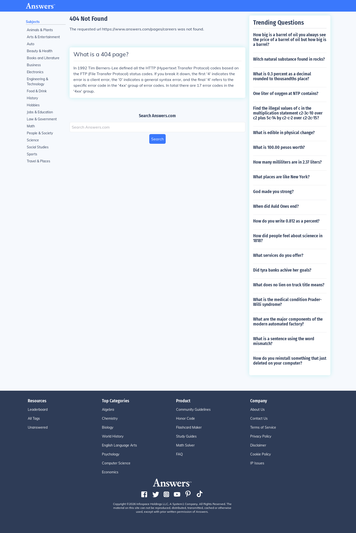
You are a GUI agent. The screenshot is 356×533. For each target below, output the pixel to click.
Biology (107, 427)
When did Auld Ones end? (276, 206)
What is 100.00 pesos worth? (279, 147)
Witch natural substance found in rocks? (289, 59)
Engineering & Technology (37, 81)
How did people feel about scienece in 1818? (287, 238)
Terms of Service (263, 427)
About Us (257, 409)
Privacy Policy (260, 436)
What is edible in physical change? (284, 132)
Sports (32, 154)
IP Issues (257, 463)
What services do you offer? (278, 255)
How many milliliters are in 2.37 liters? (287, 162)
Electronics (35, 72)
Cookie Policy (260, 454)
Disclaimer (258, 445)
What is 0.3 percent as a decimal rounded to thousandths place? (282, 76)
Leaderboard (38, 409)
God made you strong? (273, 191)
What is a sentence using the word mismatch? (283, 341)
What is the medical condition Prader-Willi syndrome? (287, 302)
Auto (30, 44)
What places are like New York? (281, 177)
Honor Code (185, 418)
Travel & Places (38, 161)
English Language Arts (119, 445)
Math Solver (185, 445)
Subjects (33, 22)
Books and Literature (43, 58)
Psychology (110, 454)
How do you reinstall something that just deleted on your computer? (289, 361)
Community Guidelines (193, 409)
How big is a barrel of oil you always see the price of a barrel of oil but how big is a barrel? (289, 39)
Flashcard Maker (189, 427)
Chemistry (110, 418)
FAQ (179, 454)
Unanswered (38, 427)
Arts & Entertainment (43, 37)
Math (31, 126)
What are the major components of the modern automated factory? (288, 322)
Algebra (108, 409)
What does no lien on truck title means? (288, 285)
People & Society (40, 133)
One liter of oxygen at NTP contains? (285, 93)
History (32, 98)
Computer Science (116, 463)
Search (157, 139)
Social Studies (38, 147)
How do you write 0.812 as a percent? (286, 221)
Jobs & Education (40, 112)
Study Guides (186, 436)
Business (34, 65)
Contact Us (259, 418)
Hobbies (33, 105)
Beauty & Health (39, 51)
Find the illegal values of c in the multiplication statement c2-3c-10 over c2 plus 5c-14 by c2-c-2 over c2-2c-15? (288, 113)
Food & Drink (37, 91)
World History (112, 436)
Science (33, 140)
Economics (110, 472)
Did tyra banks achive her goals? (282, 270)
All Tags (34, 418)
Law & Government (42, 119)
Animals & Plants (40, 30)
